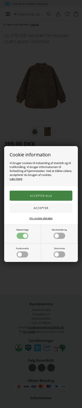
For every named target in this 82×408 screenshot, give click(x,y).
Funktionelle (22, 252)
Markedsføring (59, 233)
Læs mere (16, 179)
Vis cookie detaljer (41, 218)
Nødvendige (22, 233)
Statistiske (59, 252)
